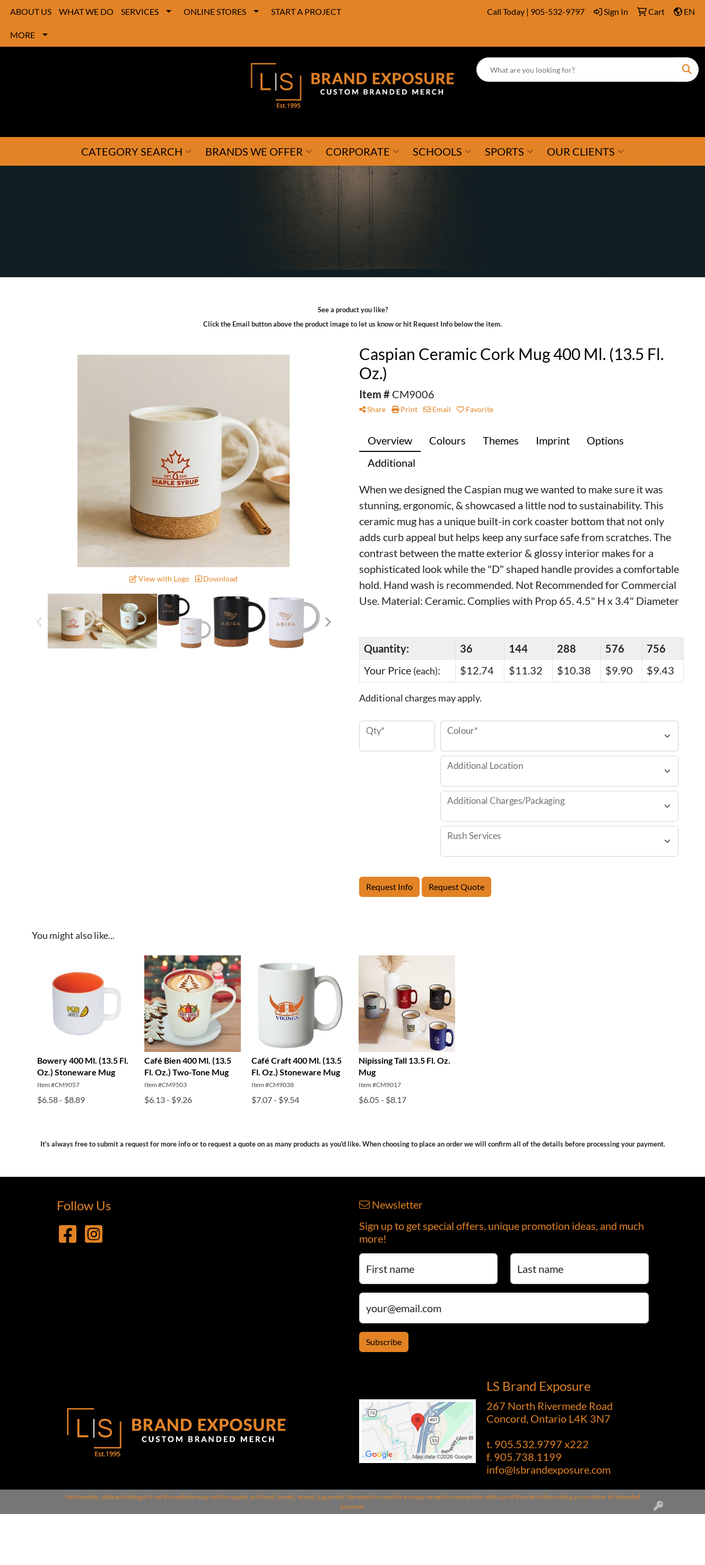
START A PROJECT (306, 11)
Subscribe (384, 1342)
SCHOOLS (442, 151)
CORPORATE (362, 151)
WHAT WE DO (86, 11)
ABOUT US (30, 11)
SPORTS (509, 151)
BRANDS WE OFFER (258, 151)
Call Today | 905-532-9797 (536, 11)
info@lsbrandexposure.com (548, 1469)
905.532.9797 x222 (541, 1444)
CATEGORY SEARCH (136, 151)
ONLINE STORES (215, 11)
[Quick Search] (576, 69)
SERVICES (140, 11)
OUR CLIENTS (585, 151)
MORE (22, 35)
